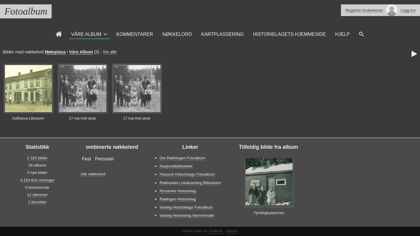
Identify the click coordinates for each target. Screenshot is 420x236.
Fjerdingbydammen (269, 213)
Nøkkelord (177, 34)
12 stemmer (37, 195)
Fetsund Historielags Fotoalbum (187, 174)
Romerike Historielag (178, 191)
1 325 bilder (37, 158)
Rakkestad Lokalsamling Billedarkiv (190, 183)
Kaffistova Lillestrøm (28, 118)
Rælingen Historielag (178, 199)
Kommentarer (134, 34)
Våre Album (86, 34)
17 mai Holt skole (82, 118)
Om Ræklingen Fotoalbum (182, 158)
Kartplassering (222, 34)
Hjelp (342, 34)
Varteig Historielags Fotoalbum (186, 207)
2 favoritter (37, 202)
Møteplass (55, 52)
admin (232, 231)
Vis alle (110, 52)
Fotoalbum (25, 11)
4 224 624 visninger (37, 180)
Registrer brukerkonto (364, 10)
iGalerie (215, 231)
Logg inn (408, 10)
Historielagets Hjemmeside (289, 34)
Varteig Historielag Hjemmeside (187, 215)
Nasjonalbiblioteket (176, 166)
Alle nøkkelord (92, 174)
